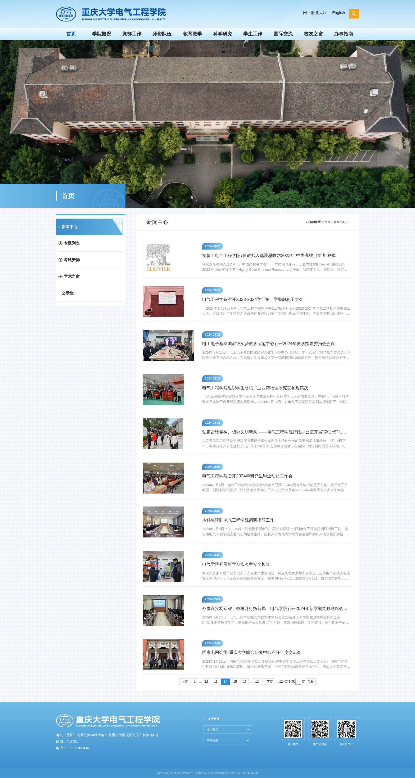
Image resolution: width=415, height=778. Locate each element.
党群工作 (131, 34)
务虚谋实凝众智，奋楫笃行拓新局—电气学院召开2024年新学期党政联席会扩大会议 (275, 608)
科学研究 (222, 34)
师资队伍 (162, 34)
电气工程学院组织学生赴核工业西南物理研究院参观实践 (255, 387)
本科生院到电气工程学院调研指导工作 (238, 520)
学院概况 (101, 34)
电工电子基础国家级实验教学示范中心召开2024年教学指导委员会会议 (268, 343)
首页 (71, 34)
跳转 (311, 682)
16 (244, 682)
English (338, 13)
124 (257, 682)
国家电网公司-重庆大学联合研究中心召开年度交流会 (251, 652)
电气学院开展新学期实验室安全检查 (236, 564)
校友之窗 (313, 34)
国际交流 (283, 34)
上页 (185, 682)
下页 (270, 682)
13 (216, 682)
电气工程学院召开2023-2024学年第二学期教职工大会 (252, 299)
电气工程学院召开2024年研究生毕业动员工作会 (247, 475)
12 (206, 682)
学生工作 (252, 34)
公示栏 (68, 293)
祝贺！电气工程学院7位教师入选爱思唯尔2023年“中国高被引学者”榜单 (269, 255)
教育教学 (192, 34)
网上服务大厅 (315, 13)
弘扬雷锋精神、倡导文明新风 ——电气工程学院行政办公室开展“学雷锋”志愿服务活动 (275, 431)
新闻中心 (70, 227)
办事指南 (343, 34)
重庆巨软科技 (251, 773)
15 (235, 682)
